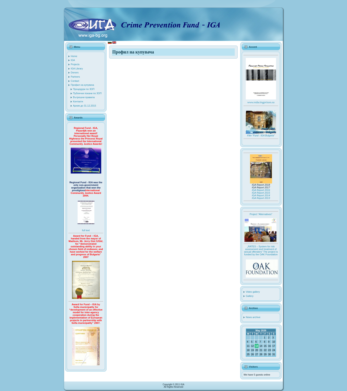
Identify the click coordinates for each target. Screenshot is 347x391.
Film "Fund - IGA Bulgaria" (261, 135)
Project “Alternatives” (261, 214)
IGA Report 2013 (261, 198)
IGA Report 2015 (261, 192)
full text (86, 230)
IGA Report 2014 (261, 195)
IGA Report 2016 (261, 190)
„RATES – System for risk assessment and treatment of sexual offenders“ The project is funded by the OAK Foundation (261, 250)
